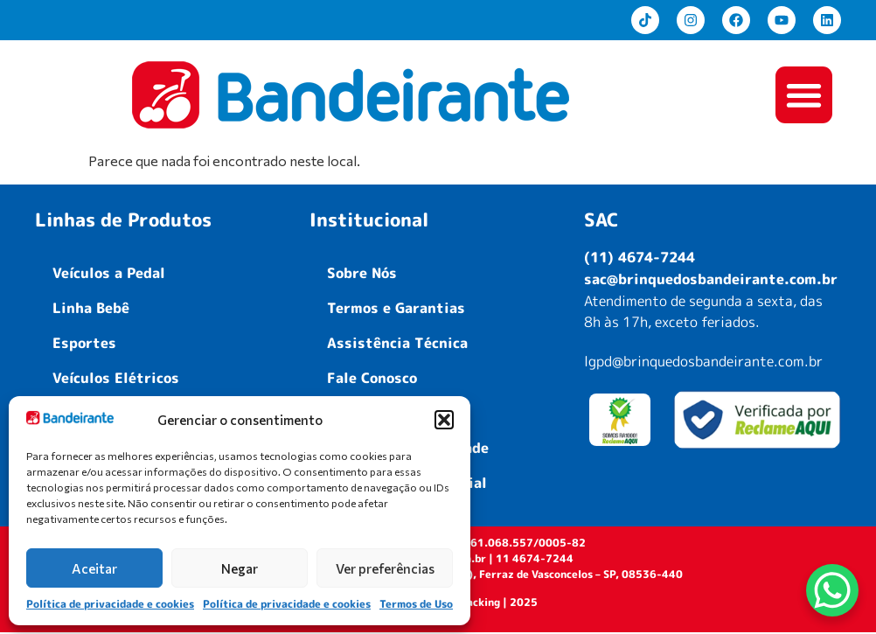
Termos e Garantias (396, 309)
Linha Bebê (90, 309)
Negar (239, 568)
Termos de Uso (416, 603)
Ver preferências (385, 568)
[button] (444, 419)
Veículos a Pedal (108, 274)
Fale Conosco (372, 379)
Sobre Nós (362, 274)
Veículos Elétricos (115, 379)
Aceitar (94, 568)
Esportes (84, 344)
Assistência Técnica (397, 344)
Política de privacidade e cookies (110, 603)
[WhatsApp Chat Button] (832, 590)
